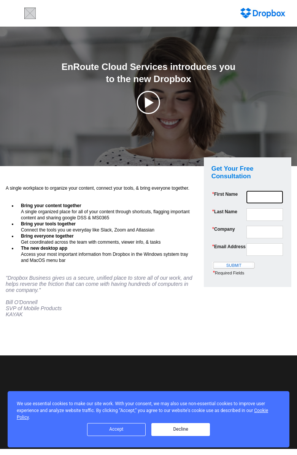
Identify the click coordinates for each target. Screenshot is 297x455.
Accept (116, 429)
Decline (180, 429)
